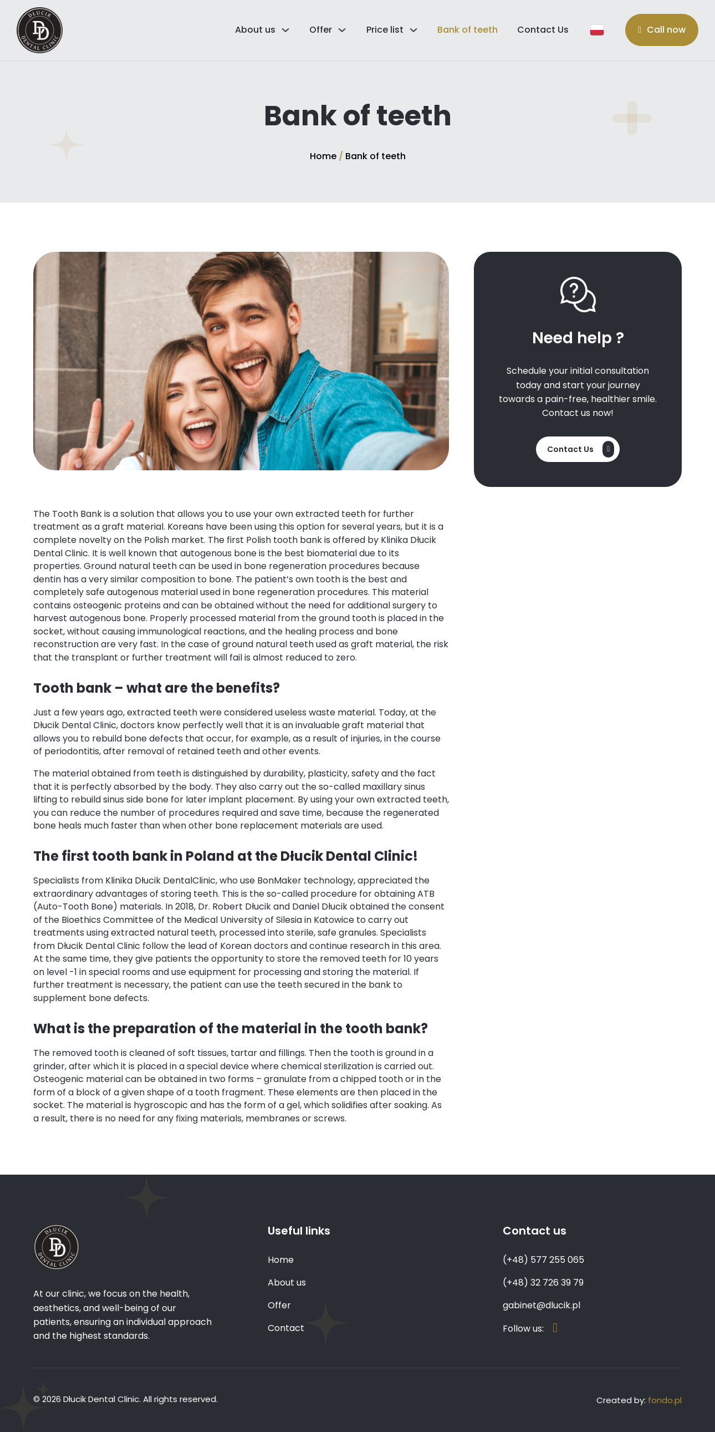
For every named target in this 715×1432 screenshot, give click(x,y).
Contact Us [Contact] (543, 29)
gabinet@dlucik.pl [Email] (541, 1305)
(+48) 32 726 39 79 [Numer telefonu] (543, 1282)
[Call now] (661, 30)
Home (323, 156)
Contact (286, 1328)
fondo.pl (665, 1400)
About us (255, 29)
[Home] (40, 30)
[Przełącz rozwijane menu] (285, 30)
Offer (320, 29)
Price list (385, 29)
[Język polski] (597, 30)
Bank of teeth (467, 29)
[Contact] (578, 449)
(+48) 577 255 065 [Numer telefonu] (543, 1259)
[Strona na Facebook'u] (555, 1328)
